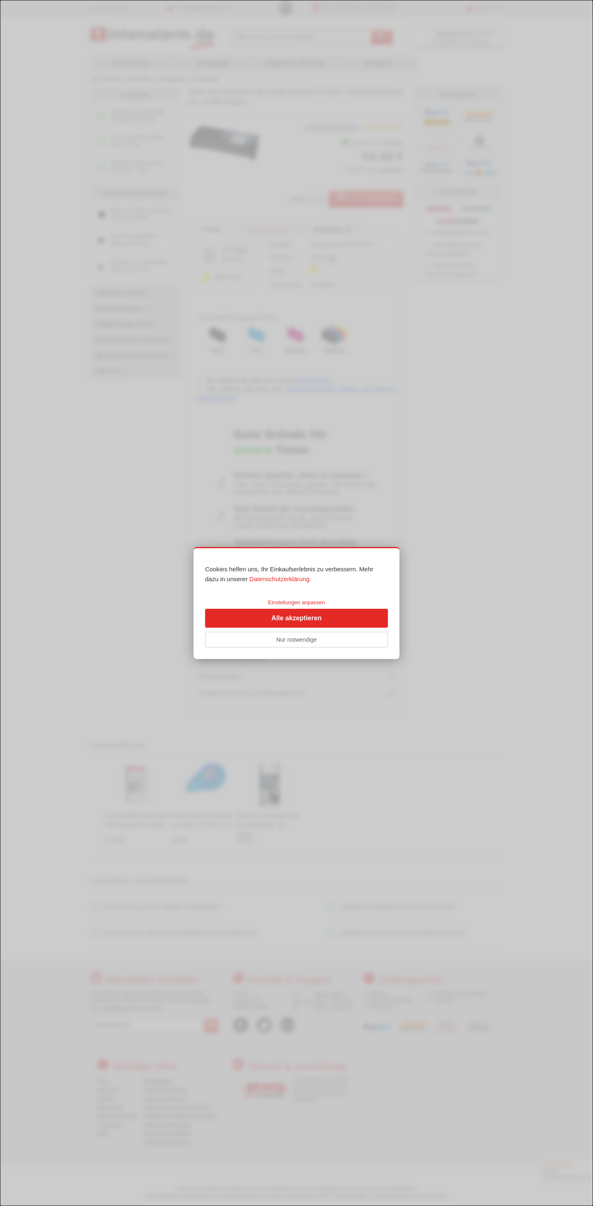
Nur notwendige (296, 639)
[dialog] (296, 603)
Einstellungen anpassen (296, 602)
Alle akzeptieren (296, 618)
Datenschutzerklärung (280, 578)
